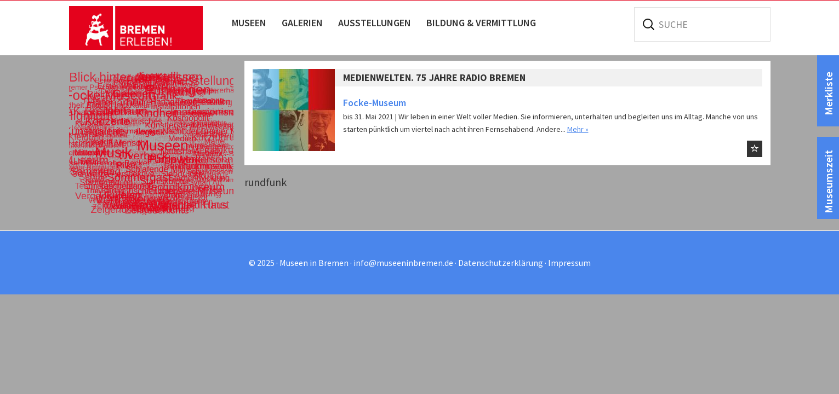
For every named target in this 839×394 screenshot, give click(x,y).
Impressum (569, 262)
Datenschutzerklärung (500, 262)
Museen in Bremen (147, 28)
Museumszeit (828, 181)
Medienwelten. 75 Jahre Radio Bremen (434, 77)
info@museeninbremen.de (403, 262)
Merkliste (828, 93)
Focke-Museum (374, 102)
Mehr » (578, 129)
